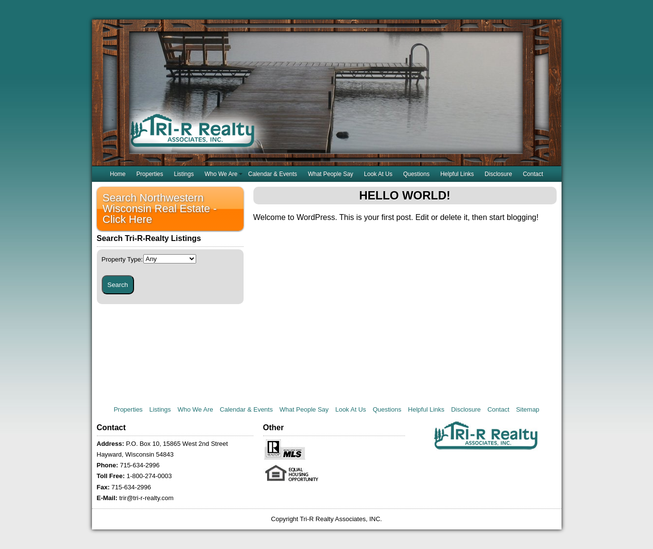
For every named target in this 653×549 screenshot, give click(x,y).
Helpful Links (457, 174)
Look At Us (378, 174)
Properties (149, 174)
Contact (533, 174)
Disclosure (498, 174)
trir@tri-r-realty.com (146, 498)
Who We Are (220, 174)
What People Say (330, 174)
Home (118, 174)
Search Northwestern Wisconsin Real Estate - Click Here (160, 208)
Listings (184, 174)
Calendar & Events (272, 174)
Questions (416, 174)
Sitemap (528, 409)
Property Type (122, 259)
